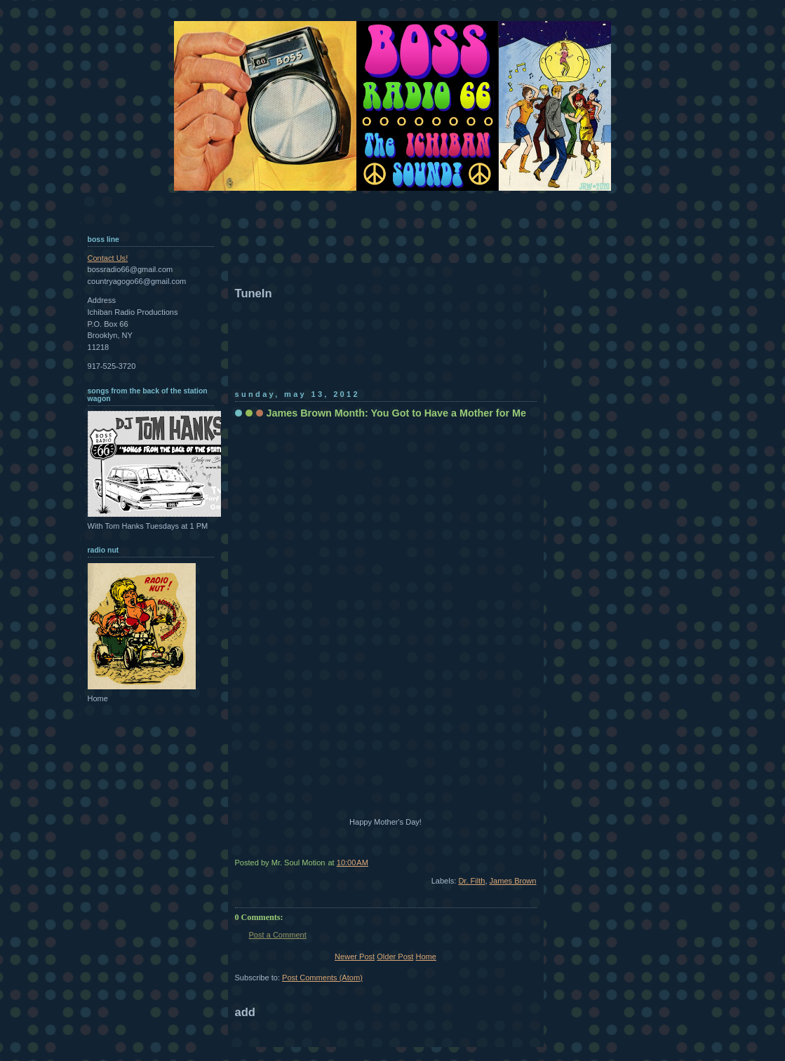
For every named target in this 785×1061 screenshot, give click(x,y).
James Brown (513, 881)
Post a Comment (278, 935)
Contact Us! (108, 258)
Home (425, 956)
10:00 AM (352, 862)
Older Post (395, 956)
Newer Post (355, 956)
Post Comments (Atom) (322, 977)
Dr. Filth (471, 881)
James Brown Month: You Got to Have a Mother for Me (396, 413)
